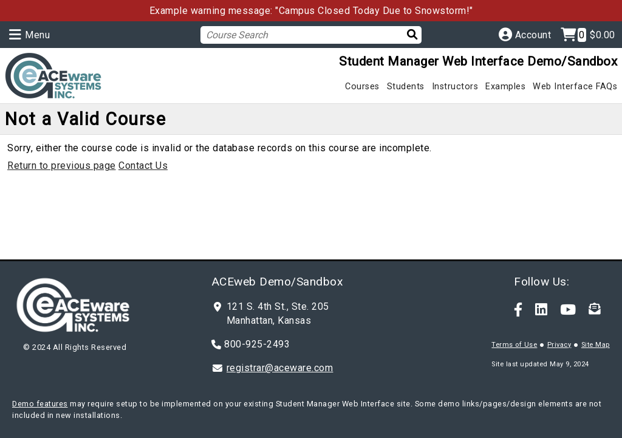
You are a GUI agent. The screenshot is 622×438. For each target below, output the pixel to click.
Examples (505, 86)
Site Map (595, 345)
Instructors (455, 86)
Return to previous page (61, 165)
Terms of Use (514, 345)
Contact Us (143, 165)
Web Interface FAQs (575, 86)
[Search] (406, 34)
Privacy (559, 345)
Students (406, 86)
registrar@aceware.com (280, 368)
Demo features (40, 403)
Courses (362, 86)
